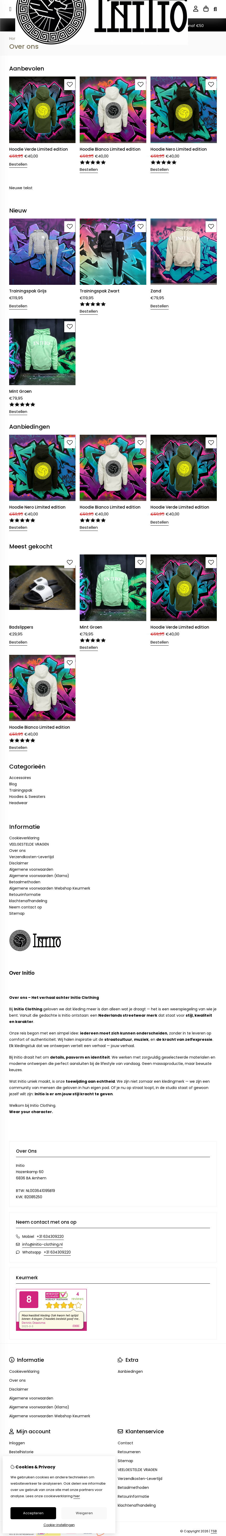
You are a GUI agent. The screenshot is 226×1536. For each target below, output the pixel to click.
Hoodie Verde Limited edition (38, 149)
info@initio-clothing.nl (42, 1244)
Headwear (18, 802)
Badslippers (21, 627)
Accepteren (33, 1513)
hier (76, 1496)
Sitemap (17, 913)
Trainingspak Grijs (28, 291)
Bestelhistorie (21, 1452)
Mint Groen (20, 391)
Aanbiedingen (130, 1371)
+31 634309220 (50, 1236)
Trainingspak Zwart (100, 291)
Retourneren (129, 1452)
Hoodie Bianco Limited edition (110, 149)
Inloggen (17, 1443)
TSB (214, 1531)
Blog (13, 784)
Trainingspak (20, 790)
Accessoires (20, 777)
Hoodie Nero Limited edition (178, 149)
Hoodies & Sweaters (27, 796)
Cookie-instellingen (59, 1525)
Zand (155, 291)
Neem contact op (25, 907)
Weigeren (84, 1513)
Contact (125, 1443)
